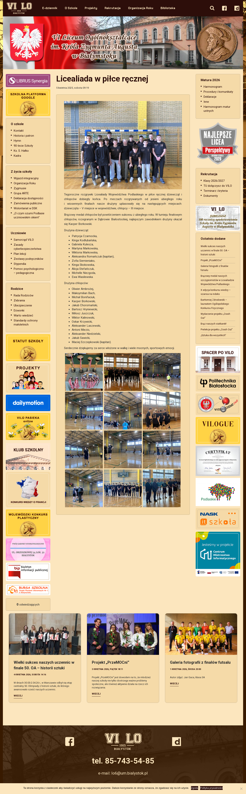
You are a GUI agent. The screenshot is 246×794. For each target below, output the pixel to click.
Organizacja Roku (140, 8)
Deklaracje (210, 96)
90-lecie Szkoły (23, 145)
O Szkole (71, 8)
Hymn (17, 140)
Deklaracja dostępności (28, 198)
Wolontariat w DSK (25, 208)
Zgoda (194, 787)
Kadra (17, 155)
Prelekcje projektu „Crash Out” (216, 329)
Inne (206, 101)
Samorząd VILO (24, 239)
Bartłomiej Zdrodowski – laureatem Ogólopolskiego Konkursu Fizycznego (215, 304)
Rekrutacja (113, 8)
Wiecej (18, 695)
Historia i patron (24, 135)
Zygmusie (20, 188)
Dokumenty (211, 196)
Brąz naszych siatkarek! (214, 323)
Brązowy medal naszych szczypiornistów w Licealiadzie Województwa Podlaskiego (217, 280)
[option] (123, 42)
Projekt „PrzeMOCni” (211, 260)
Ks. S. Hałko (21, 150)
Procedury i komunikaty (218, 91)
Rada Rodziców (23, 295)
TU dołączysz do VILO (218, 186)
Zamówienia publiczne (28, 203)
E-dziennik (49, 8)
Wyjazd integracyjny (26, 178)
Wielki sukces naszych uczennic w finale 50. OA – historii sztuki (215, 250)
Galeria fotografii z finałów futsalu (200, 662)
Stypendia (20, 264)
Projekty (91, 8)
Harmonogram (213, 86)
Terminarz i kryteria (216, 191)
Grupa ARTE (21, 193)
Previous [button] (15, 42)
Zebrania (19, 300)
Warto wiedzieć (23, 315)
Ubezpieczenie (23, 305)
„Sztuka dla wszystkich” (213, 335)
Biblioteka (168, 8)
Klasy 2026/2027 (214, 181)
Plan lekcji (20, 254)
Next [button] (231, 42)
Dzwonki (19, 310)
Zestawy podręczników (28, 259)
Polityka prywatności (211, 787)
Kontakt (19, 130)
